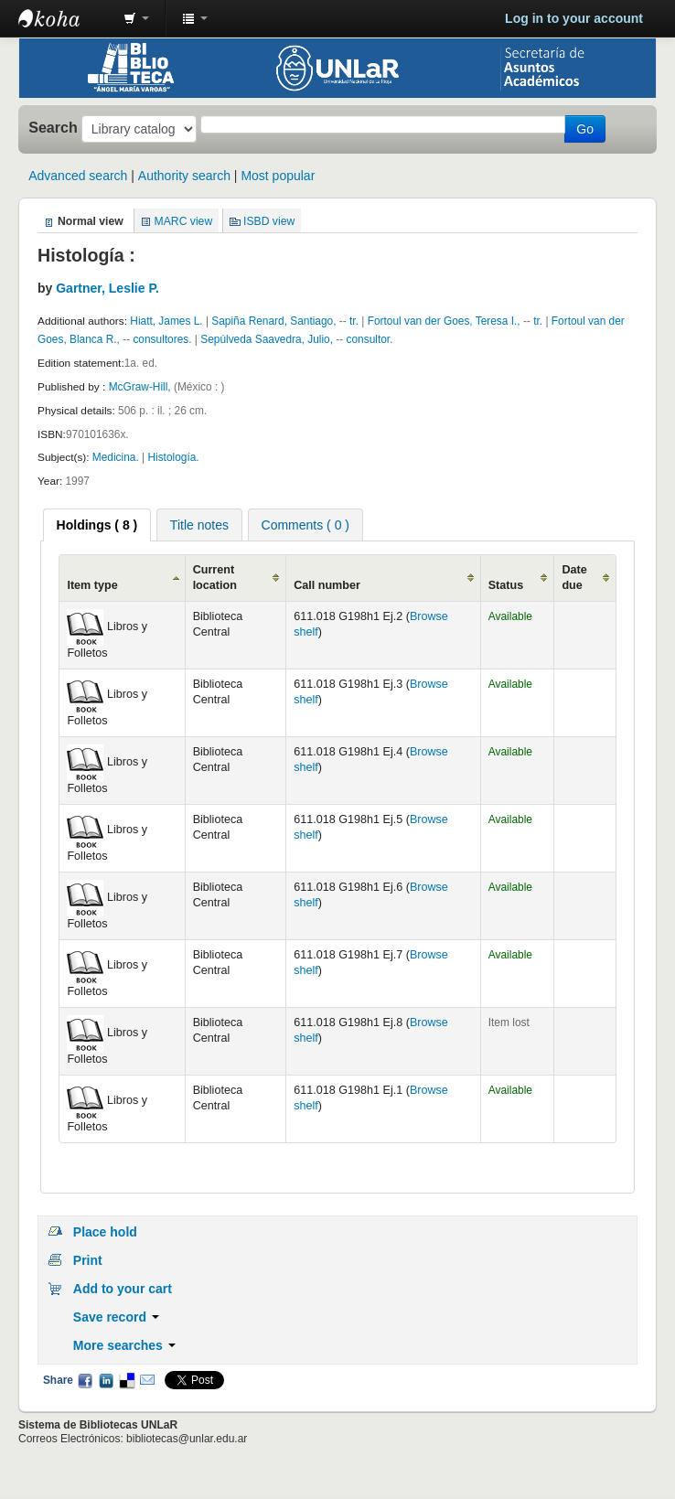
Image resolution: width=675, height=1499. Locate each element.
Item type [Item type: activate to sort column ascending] (92, 585)
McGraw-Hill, (141, 386)
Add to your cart (122, 1288)
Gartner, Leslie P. (107, 288)
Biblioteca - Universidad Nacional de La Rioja (64, 18)
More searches (124, 1345)
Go (585, 129)
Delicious (126, 1380)
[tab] (97, 525)
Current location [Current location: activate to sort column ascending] (215, 577)
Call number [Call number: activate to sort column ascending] (327, 585)
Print (87, 1260)
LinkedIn (106, 1380)
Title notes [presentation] (199, 525)
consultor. (370, 339)
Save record (116, 1317)
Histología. (172, 457)
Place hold (105, 1232)
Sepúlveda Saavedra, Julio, (268, 339)
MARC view (184, 221)
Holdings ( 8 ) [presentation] (97, 525)
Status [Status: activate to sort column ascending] (506, 585)
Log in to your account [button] (574, 18)
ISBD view (269, 221)
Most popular (278, 175)
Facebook (85, 1380)
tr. (354, 321)
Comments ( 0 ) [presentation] (305, 525)
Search (53, 127)
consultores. (162, 339)
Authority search (184, 175)
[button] (136, 18)
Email (147, 1380)
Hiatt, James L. (168, 321)
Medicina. (115, 457)
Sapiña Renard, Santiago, (274, 321)
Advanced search (77, 175)
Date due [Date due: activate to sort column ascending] (574, 577)
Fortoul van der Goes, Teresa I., (445, 321)
